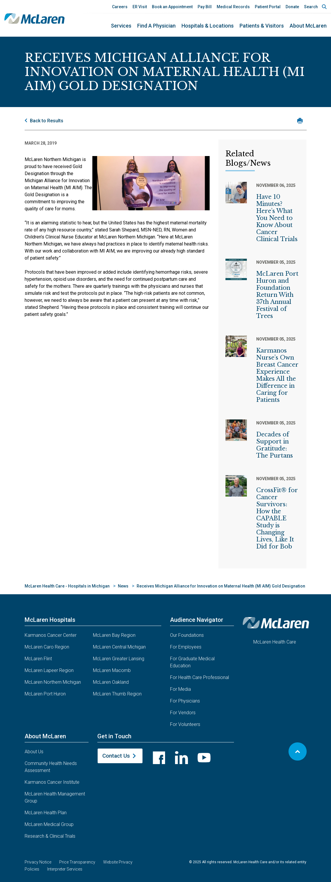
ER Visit (140, 6)
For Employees (185, 647)
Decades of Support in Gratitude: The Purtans (274, 445)
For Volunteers (185, 724)
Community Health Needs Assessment (51, 767)
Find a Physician (156, 26)
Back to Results (46, 120)
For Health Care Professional (199, 677)
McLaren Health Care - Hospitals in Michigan (67, 586)
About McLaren (308, 26)
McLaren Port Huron (45, 694)
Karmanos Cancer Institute (52, 782)
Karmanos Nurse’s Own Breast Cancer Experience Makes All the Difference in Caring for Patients (277, 375)
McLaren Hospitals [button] (50, 619)
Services (121, 26)
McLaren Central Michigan (119, 647)
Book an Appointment (172, 6)
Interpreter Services (64, 869)
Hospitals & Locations (207, 26)
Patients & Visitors (262, 26)
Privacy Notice (38, 862)
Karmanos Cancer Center (51, 635)
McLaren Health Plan (46, 812)
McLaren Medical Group (49, 824)
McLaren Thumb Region (117, 694)
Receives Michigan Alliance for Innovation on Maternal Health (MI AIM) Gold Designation (221, 586)
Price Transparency (77, 862)
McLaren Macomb (112, 670)
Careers (120, 6)
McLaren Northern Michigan (53, 682)
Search (311, 6)
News (123, 586)
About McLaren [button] (45, 736)
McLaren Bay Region (114, 635)
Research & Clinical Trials (50, 836)
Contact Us (116, 755)
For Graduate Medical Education (192, 662)
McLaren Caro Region (47, 647)
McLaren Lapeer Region (49, 670)
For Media (180, 689)
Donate (292, 6)
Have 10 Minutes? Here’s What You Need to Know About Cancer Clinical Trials (277, 218)
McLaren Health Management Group (55, 797)
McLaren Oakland (111, 682)
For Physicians (185, 701)
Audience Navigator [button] (196, 619)
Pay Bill (205, 6)
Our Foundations (187, 635)
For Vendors (183, 712)
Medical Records (233, 6)
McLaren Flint (38, 658)
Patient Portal (268, 6)
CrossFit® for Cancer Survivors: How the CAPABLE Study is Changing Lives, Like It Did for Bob (277, 518)
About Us (34, 751)
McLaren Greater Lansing (118, 658)
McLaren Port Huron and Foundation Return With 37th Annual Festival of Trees (277, 294)
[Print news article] (300, 120)
